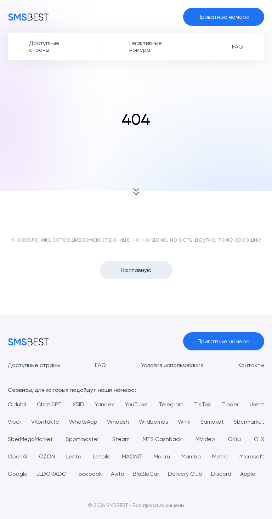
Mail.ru (162, 456)
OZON (47, 456)
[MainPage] (28, 17)
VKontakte (45, 421)
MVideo (205, 439)
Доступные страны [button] (44, 46)
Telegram (171, 404)
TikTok (202, 404)
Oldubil (17, 404)
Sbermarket (249, 421)
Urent (257, 404)
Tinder (230, 404)
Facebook (88, 473)
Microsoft (251, 456)
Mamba (191, 456)
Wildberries (153, 421)
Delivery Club (185, 473)
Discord (221, 473)
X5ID (78, 404)
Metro (220, 456)
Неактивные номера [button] (145, 46)
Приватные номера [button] (224, 16)
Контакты (251, 365)
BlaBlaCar (146, 473)
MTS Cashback (162, 439)
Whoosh (118, 421)
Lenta (73, 456)
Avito (117, 473)
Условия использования (172, 365)
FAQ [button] (237, 46)
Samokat (212, 421)
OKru (234, 439)
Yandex (104, 404)
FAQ (100, 365)
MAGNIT (132, 456)
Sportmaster (82, 439)
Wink (184, 421)
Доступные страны (34, 365)
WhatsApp (83, 421)
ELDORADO (51, 473)
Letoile (101, 456)
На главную (136, 270)
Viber (14, 421)
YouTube (136, 404)
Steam (121, 439)
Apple (247, 473)
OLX (259, 439)
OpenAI (17, 456)
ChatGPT (49, 404)
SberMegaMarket (30, 439)
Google (18, 473)
